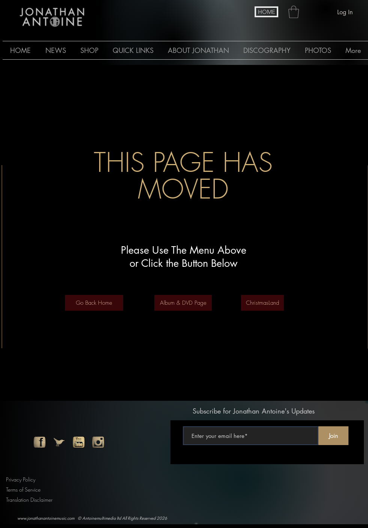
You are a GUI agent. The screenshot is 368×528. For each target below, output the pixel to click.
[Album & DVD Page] (183, 303)
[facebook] (39, 442)
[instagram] (98, 442)
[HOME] (266, 11)
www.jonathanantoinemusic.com (45, 518)
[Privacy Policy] (22, 479)
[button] (293, 12)
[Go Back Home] (94, 303)
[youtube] (78, 442)
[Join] (333, 435)
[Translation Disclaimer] (32, 500)
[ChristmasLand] (262, 303)
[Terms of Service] (25, 489)
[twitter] (59, 442)
